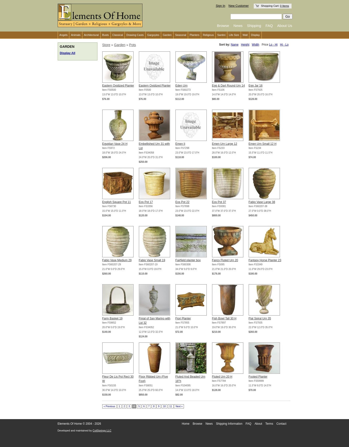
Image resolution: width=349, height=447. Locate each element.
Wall (245, 34)
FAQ (269, 26)
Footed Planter (258, 376)
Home (186, 423)
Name (234, 44)
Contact (281, 423)
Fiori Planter (183, 318)
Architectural (91, 34)
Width (255, 44)
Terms (269, 423)
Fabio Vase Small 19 (152, 260)
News (238, 26)
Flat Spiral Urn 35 (260, 318)
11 (170, 406)
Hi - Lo (284, 44)
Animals (75, 34)
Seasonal (180, 34)
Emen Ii (180, 144)
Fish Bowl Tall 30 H (224, 318)
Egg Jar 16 (256, 85)
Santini (221, 34)
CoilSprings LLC (102, 430)
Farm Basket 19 (112, 318)
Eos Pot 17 (146, 202)
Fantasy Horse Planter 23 (265, 260)
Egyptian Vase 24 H (114, 144)
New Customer (239, 6)
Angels (63, 34)
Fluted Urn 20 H (222, 376)
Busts (105, 34)
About (258, 423)
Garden (167, 34)
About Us (284, 26)
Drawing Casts (135, 34)
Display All (67, 53)
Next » (178, 406)
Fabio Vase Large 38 (262, 202)
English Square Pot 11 (116, 202)
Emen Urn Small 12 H (263, 144)
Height (245, 44)
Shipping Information (229, 423)
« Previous (109, 406)
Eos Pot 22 (182, 202)
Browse (223, 26)
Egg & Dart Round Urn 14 (228, 85)
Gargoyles (153, 34)
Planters (194, 34)
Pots (132, 45)
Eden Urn (181, 85)
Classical (117, 34)
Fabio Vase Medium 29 (117, 260)
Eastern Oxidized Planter (118, 85)
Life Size (234, 34)
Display (255, 34)
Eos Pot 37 (219, 202)
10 (164, 406)
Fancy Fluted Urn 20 (225, 260)
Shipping (254, 26)
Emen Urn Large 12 (224, 144)
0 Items (284, 5)
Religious (208, 34)
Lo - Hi (273, 44)
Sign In (220, 6)
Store (106, 45)
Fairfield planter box (188, 260)
